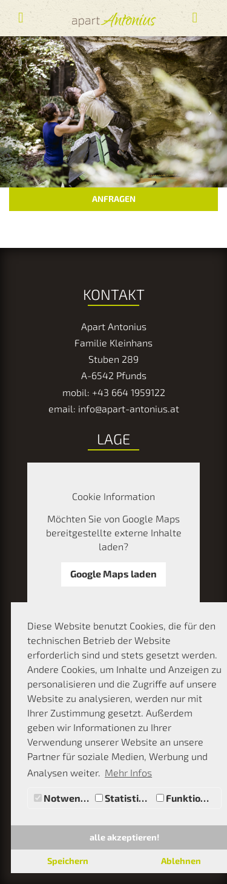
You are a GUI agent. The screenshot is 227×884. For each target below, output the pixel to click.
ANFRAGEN (114, 198)
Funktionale (188, 798)
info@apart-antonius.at (128, 408)
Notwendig (63, 798)
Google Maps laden (113, 573)
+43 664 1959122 (128, 392)
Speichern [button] (67, 861)
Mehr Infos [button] (128, 772)
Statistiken (124, 798)
